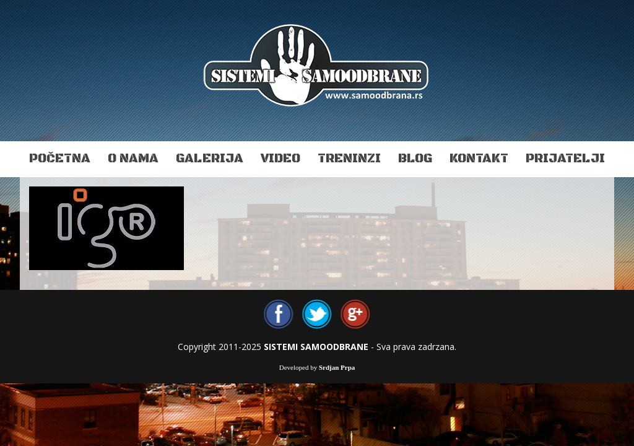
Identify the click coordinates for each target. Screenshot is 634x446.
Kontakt (478, 159)
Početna (59, 159)
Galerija (209, 159)
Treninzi (349, 159)
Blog (415, 159)
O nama (133, 159)
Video (280, 159)
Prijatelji (565, 159)
